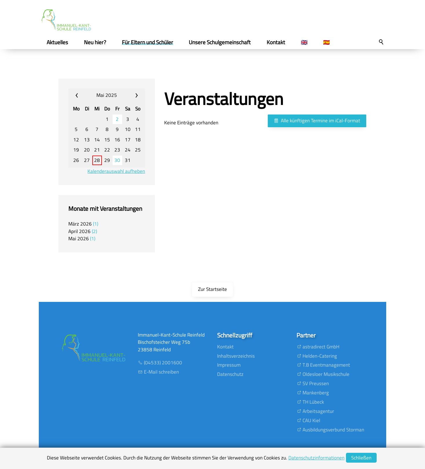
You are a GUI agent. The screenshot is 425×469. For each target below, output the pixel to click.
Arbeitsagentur (318, 411)
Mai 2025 (106, 95)
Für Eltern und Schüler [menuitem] (147, 42)
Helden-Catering (320, 356)
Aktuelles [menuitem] (57, 42)
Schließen (361, 457)
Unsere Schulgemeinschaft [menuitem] (220, 42)
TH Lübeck (313, 402)
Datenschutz (230, 374)
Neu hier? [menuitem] (95, 42)
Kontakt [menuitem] (276, 42)
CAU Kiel (311, 420)
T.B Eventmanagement (326, 365)
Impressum (229, 365)
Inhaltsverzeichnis (236, 356)
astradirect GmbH (321, 346)
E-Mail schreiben (161, 372)
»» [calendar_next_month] (131, 95)
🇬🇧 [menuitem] (304, 42)
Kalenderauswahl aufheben (116, 171)
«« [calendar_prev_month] (82, 95)
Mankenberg (316, 392)
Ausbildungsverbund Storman (333, 429)
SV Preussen (316, 383)
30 (117, 160)
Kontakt (225, 346)
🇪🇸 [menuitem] (326, 42)
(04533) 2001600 (163, 362)
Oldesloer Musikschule (326, 374)
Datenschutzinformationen (316, 457)
